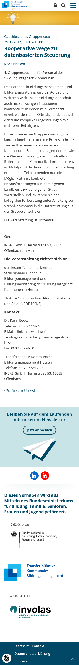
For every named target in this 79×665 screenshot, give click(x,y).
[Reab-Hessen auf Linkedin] (34, 475)
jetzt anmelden (39, 430)
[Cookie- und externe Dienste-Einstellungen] (6, 658)
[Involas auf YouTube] (45, 475)
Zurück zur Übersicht (22, 390)
